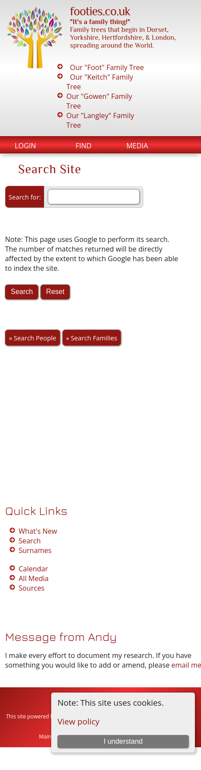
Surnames (34, 550)
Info (83, 160)
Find (83, 145)
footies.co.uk (100, 11)
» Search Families (91, 337)
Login (25, 145)
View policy (78, 721)
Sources (31, 588)
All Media (33, 578)
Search (29, 541)
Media (137, 145)
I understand (123, 741)
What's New (37, 531)
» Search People (32, 337)
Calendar (33, 569)
